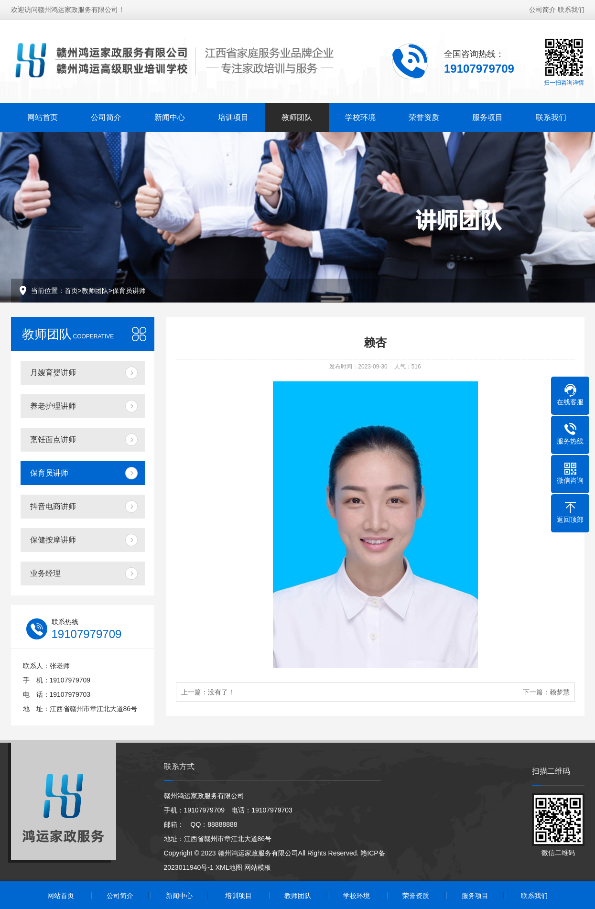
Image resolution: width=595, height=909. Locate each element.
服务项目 (487, 113)
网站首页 (42, 113)
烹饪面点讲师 (53, 439)
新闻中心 (169, 113)
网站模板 (257, 867)
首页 (71, 290)
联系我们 (571, 6)
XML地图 (229, 867)
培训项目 (233, 113)
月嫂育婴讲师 (53, 372)
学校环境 (360, 113)
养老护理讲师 (53, 406)
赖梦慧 (560, 692)
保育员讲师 (129, 290)
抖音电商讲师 (53, 506)
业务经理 (45, 573)
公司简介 (542, 6)
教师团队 (296, 113)
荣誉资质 (424, 113)
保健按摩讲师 (53, 540)
